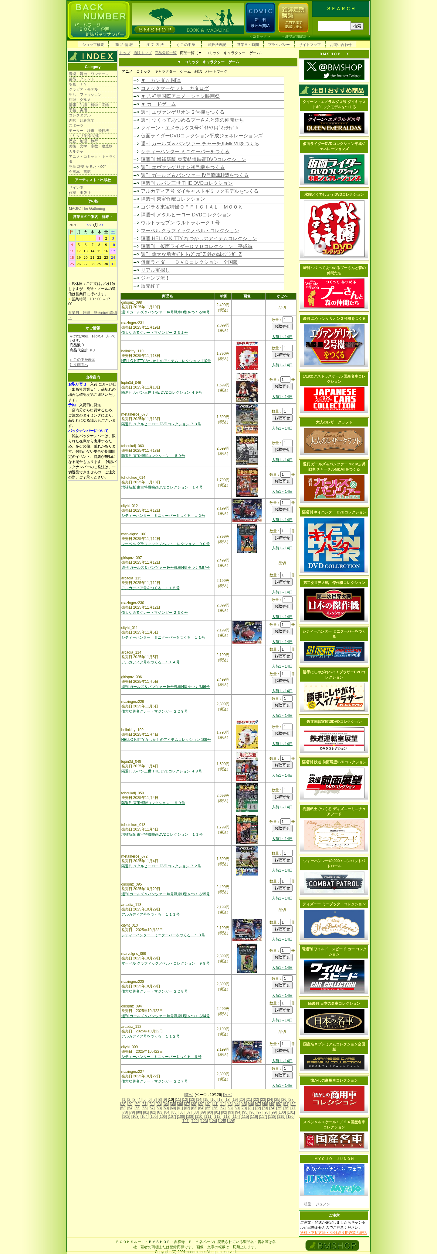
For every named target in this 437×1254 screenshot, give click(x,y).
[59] (166, 1108)
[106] (163, 1116)
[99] (274, 1112)
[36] (180, 1104)
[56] (144, 1108)
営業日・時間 (248, 45)
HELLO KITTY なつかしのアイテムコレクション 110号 (166, 361)
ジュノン (321, 1204)
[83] (160, 1112)
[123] (204, 1121)
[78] (125, 1112)
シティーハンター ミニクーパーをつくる (185, 151)
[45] (244, 1104)
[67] (222, 1108)
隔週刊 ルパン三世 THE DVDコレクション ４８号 (161, 771)
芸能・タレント (81, 79)
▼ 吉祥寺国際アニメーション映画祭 (180, 96)
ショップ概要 (93, 45)
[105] (154, 1116)
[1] (124, 1099)
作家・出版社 (80, 193)
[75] (279, 1108)
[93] (231, 1112)
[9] (165, 1099)
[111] (208, 1116)
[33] (159, 1104)
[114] (236, 1116)
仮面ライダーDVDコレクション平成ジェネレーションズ (202, 135)
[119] (281, 1116)
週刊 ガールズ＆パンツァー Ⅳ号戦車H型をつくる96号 (165, 687)
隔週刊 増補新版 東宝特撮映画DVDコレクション (193, 159)
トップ (124, 53)
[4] (139, 1099)
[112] (217, 1116)
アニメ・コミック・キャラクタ (92, 159)
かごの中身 (186, 45)
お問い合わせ (341, 45)
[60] (173, 1108)
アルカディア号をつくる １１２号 (150, 1036)
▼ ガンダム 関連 (161, 80)
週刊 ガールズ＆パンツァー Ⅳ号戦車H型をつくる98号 (165, 312)
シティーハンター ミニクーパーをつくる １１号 (163, 637)
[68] (230, 1108)
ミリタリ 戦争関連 (84, 136)
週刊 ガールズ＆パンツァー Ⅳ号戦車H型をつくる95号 (165, 894)
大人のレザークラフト (334, 422)
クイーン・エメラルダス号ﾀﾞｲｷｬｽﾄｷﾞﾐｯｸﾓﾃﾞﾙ (189, 127)
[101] (291, 1112)
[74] (272, 1108)
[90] (210, 1112)
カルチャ (76, 151)
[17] (221, 1099)
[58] (159, 1108)
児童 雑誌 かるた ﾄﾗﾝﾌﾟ (88, 166)
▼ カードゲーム (158, 104)
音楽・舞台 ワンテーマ (89, 74)
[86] (181, 1112)
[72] (258, 1108)
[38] (194, 1104)
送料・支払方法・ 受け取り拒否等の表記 (333, 1233)
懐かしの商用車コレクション (334, 1080)
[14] (199, 1099)
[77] (293, 1108)
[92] (224, 1112)
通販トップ (143, 53)
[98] (266, 1112)
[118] (272, 1116)
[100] (282, 1112)
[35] (173, 1104)
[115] (245, 1116)
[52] (293, 1104)
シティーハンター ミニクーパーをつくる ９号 (161, 1057)
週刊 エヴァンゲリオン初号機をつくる (183, 167)
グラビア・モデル (83, 89)
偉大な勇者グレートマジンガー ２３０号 (154, 612)
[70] (244, 1108)
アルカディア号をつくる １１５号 (150, 588)
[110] (199, 1116)
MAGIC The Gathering (87, 208)
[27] (291, 1099)
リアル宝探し (155, 270)
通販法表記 (217, 45)
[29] (130, 1104)
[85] (174, 1112)
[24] (270, 1099)
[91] (217, 1112)
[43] (230, 1104)
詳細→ (107, 217)
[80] (139, 1112)
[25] (277, 1099)
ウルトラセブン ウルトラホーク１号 (180, 222)
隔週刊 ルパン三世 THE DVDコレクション (187, 183)
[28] (123, 1104)
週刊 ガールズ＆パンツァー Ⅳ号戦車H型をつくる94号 (165, 1016)
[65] (208, 1108)
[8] (160, 1099)
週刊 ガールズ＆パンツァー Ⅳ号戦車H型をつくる (195, 175)
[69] (237, 1108)
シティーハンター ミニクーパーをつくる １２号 (163, 515)
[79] (132, 1112)
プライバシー (279, 45)
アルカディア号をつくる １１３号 (150, 914)
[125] (222, 1121)
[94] (238, 1112)
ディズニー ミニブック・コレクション (334, 904)
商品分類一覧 (166, 53)
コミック (259, 36)
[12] (185, 1099)
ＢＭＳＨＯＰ (159, 1242)
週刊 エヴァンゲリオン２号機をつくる (183, 112)
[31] (144, 1104)
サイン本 (76, 187)
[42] (222, 1104)
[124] (213, 1121)
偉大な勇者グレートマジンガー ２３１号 (154, 332)
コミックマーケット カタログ (175, 88)
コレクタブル (80, 115)
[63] (194, 1108)
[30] (137, 1104)
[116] (254, 1116)
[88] (196, 1112)
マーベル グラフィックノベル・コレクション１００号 (165, 544)
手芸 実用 (78, 110)
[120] (290, 1116)
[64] (201, 1108)
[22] (256, 1099)
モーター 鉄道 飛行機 (89, 131)
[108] (181, 1116)
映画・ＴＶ (78, 84)
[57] (152, 1108)
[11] (178, 1099)
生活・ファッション (85, 94)
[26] (284, 1099)
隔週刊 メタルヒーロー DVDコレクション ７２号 (161, 866)
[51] (286, 1104)
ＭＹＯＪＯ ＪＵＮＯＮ (334, 1159)
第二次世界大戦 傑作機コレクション (334, 583)
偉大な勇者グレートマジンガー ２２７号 (154, 1081)
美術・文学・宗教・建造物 (91, 146)
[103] (135, 1116)
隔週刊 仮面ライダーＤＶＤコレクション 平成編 (196, 246)
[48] (265, 1104)
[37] (187, 1104)
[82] (153, 1112)
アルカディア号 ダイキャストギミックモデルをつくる (200, 191)
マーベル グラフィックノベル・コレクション (190, 230)
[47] (258, 1104)
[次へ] (227, 1095)
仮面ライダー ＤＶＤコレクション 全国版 (189, 262)
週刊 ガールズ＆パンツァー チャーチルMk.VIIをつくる (200, 143)
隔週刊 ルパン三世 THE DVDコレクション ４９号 (161, 392)
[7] (155, 1099)
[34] (166, 1104)
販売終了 (150, 285)
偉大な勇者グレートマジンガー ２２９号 (154, 711)
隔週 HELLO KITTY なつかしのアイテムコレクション (199, 238)
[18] (228, 1099)
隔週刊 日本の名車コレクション (334, 1003)
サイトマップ (310, 45)
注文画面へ (79, 365)
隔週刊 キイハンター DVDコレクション (334, 512)
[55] (137, 1108)
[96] (252, 1112)
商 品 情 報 (124, 45)
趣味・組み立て (81, 120)
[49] (272, 1104)
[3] (134, 1099)
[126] (231, 1121)
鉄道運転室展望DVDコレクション (334, 722)
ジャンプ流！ (155, 278)
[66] (215, 1108)
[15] (206, 1099)
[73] (265, 1108)
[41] (215, 1104)
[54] (130, 1108)
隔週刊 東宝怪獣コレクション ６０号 (153, 456)
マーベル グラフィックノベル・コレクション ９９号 (165, 963)
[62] (187, 1108)
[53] (123, 1108)
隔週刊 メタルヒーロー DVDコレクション (186, 214)
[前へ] (189, 1095)
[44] (237, 1104)
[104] (145, 1116)
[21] (249, 1099)
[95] (245, 1112)
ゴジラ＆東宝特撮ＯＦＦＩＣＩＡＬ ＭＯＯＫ (192, 206)
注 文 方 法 (155, 45)
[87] (188, 1112)
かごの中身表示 (82, 360)
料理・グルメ (80, 100)
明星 (307, 1204)
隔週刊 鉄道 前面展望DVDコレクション (334, 762)
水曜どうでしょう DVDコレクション (334, 194)
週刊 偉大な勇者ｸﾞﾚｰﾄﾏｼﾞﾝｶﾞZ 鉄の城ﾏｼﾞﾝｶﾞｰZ (191, 254)
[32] (152, 1104)
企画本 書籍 (80, 172)
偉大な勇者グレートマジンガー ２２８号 (154, 991)
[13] (192, 1099)
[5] (145, 1099)
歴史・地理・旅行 (83, 141)
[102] (126, 1116)
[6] (149, 1099)
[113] (226, 1116)
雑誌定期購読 (296, 36)
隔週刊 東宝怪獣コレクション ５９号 (153, 803)
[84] (167, 1112)
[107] (172, 1116)
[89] (203, 1112)
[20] (242, 1099)
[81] (146, 1112)
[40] (208, 1104)
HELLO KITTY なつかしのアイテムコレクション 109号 (166, 740)
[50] (279, 1104)
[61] (180, 1108)
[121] (185, 1121)
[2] (129, 1099)
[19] (235, 1099)
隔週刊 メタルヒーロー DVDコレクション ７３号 (161, 424)
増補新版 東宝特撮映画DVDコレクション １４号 (162, 487)
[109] (190, 1116)
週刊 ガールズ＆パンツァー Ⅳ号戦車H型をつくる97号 (165, 567)
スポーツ (76, 125)
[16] (213, 1099)
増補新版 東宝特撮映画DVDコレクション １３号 (162, 834)
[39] (201, 1104)
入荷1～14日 (282, 337)
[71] (251, 1108)
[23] (263, 1099)
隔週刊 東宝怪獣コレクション (173, 199)
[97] (259, 1112)
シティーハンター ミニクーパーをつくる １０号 (163, 935)
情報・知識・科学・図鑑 (89, 105)
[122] (195, 1121)
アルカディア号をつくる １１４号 (150, 662)
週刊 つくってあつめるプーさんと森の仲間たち (192, 120)
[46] (251, 1104)
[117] (263, 1116)
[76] (286, 1108)
